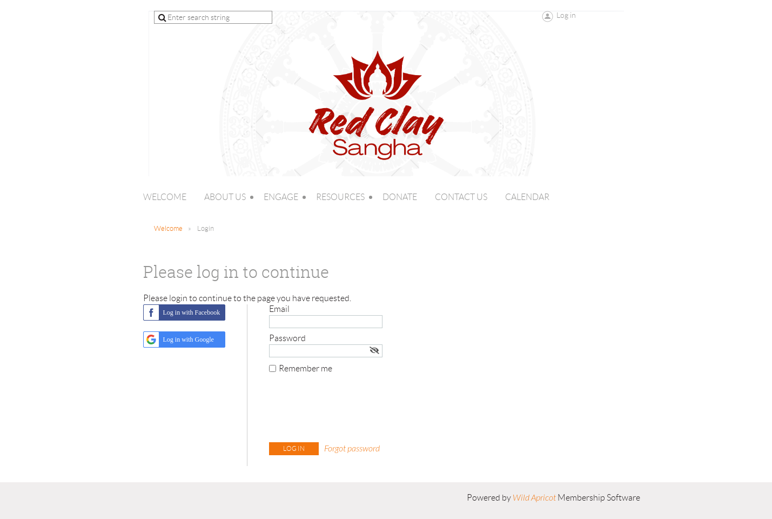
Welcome (168, 228)
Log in (566, 15)
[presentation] (351, 410)
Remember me (305, 368)
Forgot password (352, 449)
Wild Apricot (534, 498)
